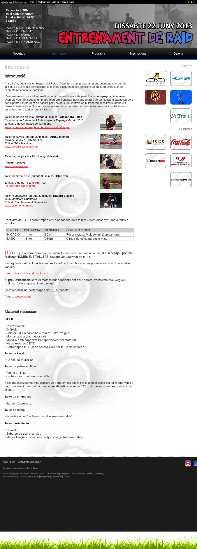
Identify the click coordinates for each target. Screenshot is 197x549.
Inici (32, 2)
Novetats (19, 53)
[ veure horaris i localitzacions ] (26, 273)
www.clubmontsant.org (19, 205)
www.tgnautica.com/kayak (21, 146)
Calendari (44, 2)
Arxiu (55, 2)
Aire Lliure (68, 2)
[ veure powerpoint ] (19, 296)
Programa (98, 53)
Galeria (178, 53)
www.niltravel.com (16, 166)
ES (183, 2)
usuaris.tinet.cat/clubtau (20, 186)
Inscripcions (138, 53)
